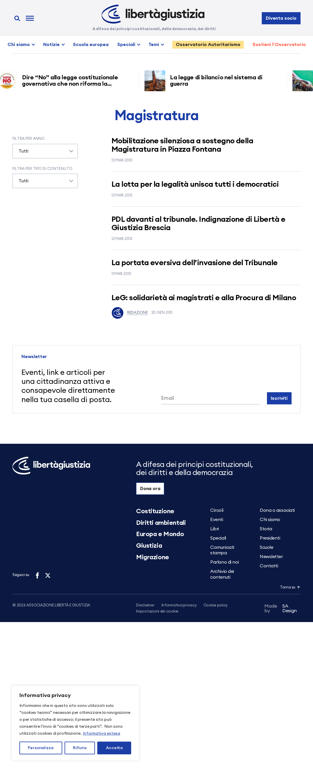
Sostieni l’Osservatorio (279, 44)
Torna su (290, 587)
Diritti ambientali (161, 523)
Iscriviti (279, 398)
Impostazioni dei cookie (157, 612)
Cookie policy (216, 605)
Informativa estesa (101, 733)
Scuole (266, 547)
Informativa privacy (179, 605)
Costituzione (155, 511)
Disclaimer (145, 605)
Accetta (114, 748)
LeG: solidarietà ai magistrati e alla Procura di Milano (203, 298)
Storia (266, 529)
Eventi (216, 519)
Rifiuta (80, 748)
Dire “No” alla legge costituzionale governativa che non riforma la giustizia (72, 84)
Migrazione (152, 557)
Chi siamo (19, 44)
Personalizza (41, 748)
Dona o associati (277, 510)
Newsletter (271, 556)
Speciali (126, 44)
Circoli (216, 510)
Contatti (269, 566)
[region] (75, 723)
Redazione (129, 313)
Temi (154, 44)
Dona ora (150, 488)
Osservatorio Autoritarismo (208, 44)
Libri (214, 529)
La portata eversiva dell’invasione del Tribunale (194, 263)
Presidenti (270, 538)
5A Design (280, 609)
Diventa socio (281, 18)
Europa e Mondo (160, 534)
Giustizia (149, 545)
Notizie (51, 44)
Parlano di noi (224, 562)
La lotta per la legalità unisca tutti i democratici (195, 184)
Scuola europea (91, 44)
